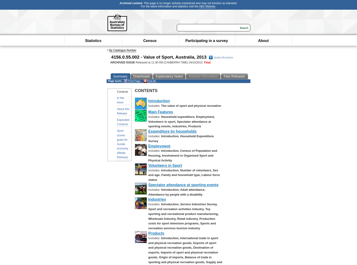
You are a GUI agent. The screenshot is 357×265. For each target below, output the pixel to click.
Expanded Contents (123, 122)
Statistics (93, 41)
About (263, 41)
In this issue (120, 100)
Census (150, 41)
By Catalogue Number (122, 50)
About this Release (123, 111)
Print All (149, 81)
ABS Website (207, 6)
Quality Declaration (221, 57)
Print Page (132, 81)
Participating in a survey (206, 41)
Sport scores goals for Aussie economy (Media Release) (122, 144)
